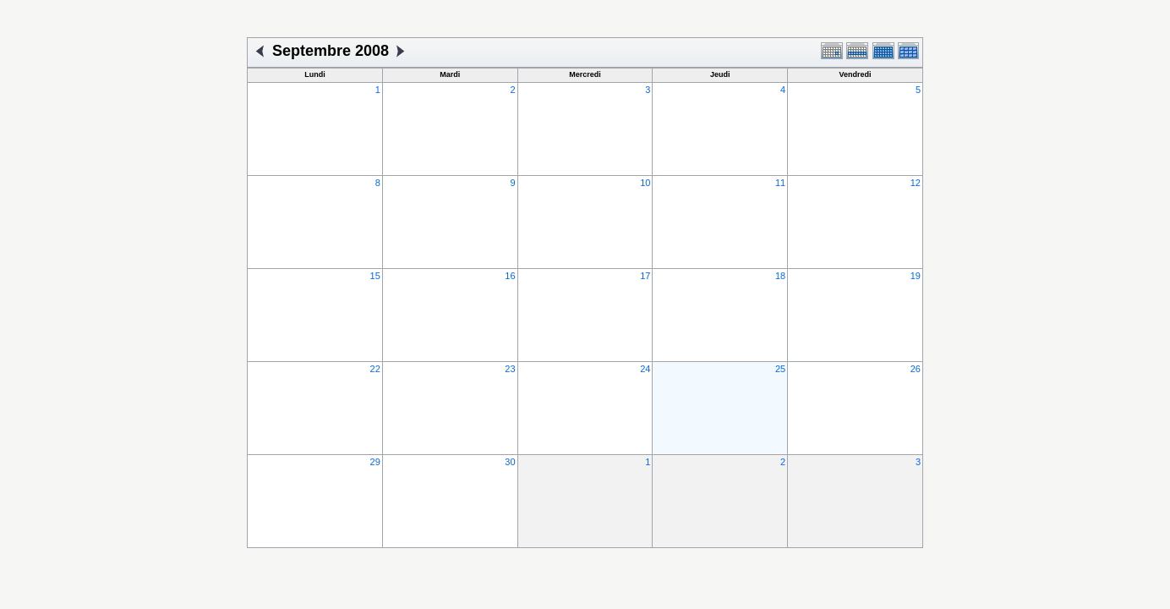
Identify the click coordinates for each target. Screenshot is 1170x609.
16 (510, 276)
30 (510, 462)
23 (510, 369)
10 (645, 183)
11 (780, 183)
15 (375, 276)
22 (375, 369)
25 (780, 369)
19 (915, 276)
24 (645, 369)
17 (645, 276)
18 (780, 276)
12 (915, 183)
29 (375, 462)
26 (915, 369)
